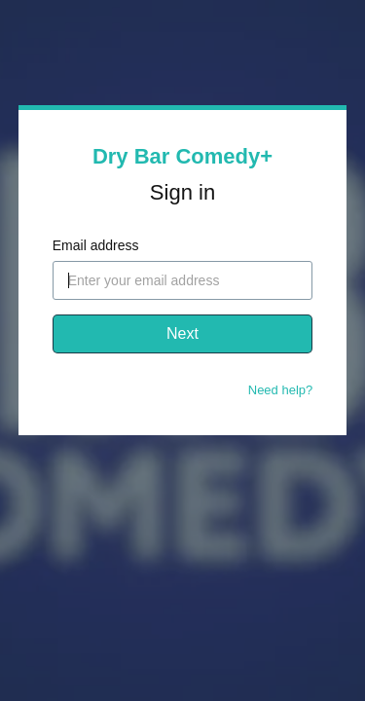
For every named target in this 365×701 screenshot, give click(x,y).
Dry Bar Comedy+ (182, 156)
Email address (96, 245)
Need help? (280, 390)
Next (182, 333)
